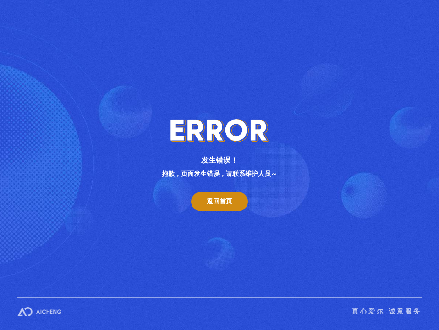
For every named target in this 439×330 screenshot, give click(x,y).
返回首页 (219, 201)
